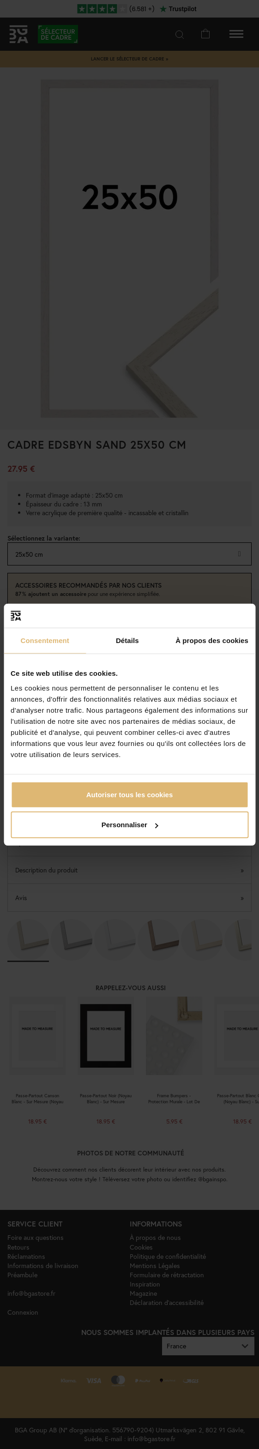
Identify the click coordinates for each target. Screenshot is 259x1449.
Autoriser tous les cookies (129, 794)
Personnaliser (130, 825)
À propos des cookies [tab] (211, 640)
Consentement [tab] (45, 640)
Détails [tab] (127, 640)
